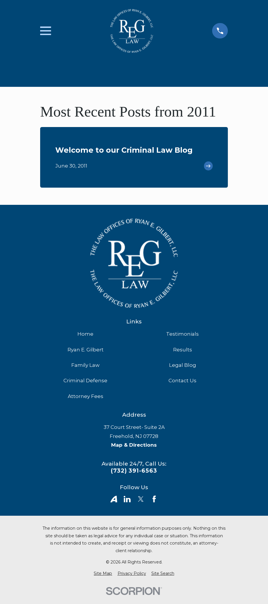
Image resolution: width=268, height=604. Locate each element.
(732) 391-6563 (134, 470)
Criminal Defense (85, 380)
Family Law (85, 365)
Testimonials (182, 334)
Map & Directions (134, 445)
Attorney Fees (85, 396)
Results (182, 350)
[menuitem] (103, 573)
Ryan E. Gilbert (86, 350)
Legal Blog (182, 365)
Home (85, 334)
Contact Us (182, 380)
